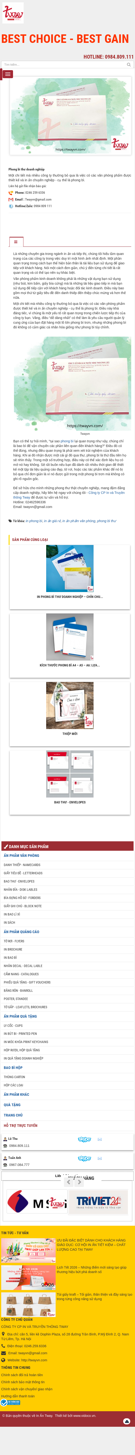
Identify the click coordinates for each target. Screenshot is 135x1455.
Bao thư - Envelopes (70, 802)
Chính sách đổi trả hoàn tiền (22, 1375)
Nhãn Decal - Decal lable (23, 966)
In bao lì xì (12, 914)
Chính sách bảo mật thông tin (23, 1382)
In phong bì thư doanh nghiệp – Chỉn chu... (70, 597)
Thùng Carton (14, 1077)
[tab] (16, 242)
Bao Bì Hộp (13, 1067)
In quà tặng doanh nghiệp (23, 1058)
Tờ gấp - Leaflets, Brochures (25, 1007)
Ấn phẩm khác (16, 1094)
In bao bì (10, 957)
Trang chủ (13, 1115)
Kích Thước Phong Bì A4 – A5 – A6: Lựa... (70, 665)
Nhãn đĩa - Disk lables (20, 889)
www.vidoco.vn (84, 1416)
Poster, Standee (16, 999)
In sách (9, 922)
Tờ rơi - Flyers (14, 941)
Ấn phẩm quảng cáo (21, 932)
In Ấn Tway (44, 1416)
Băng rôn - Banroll (18, 990)
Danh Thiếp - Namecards (22, 865)
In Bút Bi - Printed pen (20, 1034)
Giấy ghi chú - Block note (23, 906)
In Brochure (13, 949)
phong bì (67, 441)
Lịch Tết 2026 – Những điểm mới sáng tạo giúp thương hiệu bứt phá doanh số (91, 1270)
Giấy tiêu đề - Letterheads (23, 873)
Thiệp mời (70, 734)
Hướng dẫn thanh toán (18, 1396)
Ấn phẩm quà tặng (20, 1016)
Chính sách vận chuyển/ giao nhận (26, 1389)
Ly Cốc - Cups (13, 1026)
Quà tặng (12, 1105)
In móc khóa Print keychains (26, 1042)
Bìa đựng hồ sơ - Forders (22, 898)
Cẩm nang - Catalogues (21, 974)
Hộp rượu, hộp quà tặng (22, 1050)
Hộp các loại (13, 1085)
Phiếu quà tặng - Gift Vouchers (27, 982)
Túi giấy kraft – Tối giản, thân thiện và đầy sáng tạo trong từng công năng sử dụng (94, 1297)
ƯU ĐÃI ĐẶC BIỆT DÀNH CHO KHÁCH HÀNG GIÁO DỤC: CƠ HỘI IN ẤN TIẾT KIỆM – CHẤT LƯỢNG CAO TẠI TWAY (91, 1245)
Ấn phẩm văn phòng (21, 855)
